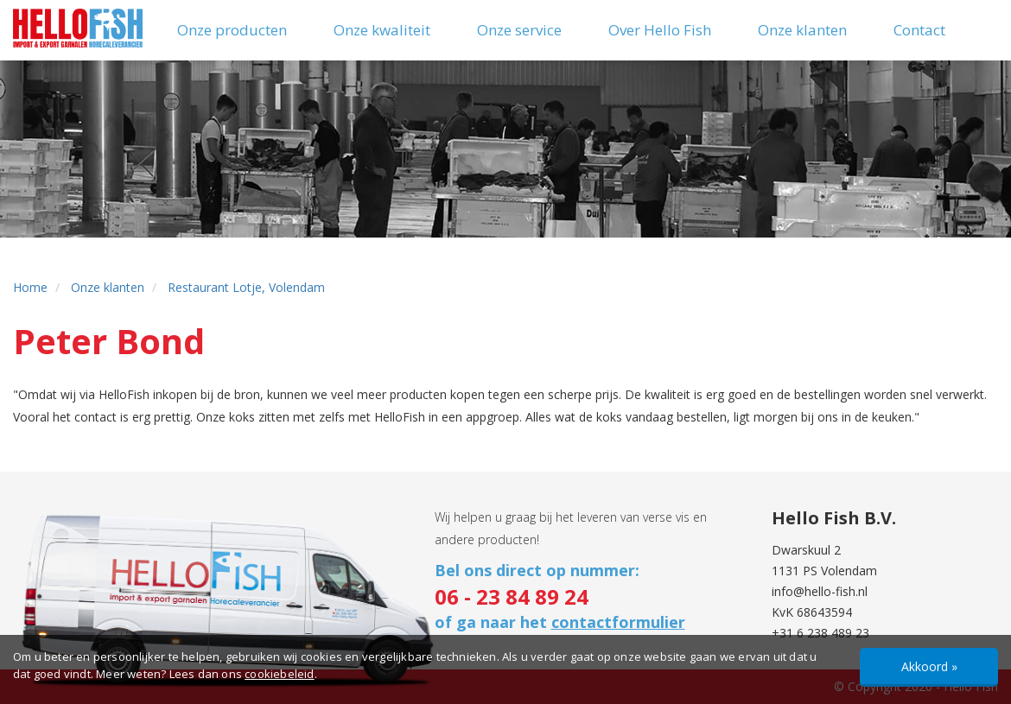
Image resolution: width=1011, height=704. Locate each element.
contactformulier (618, 622)
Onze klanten (802, 30)
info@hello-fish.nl (820, 591)
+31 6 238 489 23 (820, 633)
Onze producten (232, 30)
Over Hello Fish (659, 30)
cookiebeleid (279, 674)
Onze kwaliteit (382, 30)
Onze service (519, 30)
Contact (919, 30)
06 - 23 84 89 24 (511, 596)
